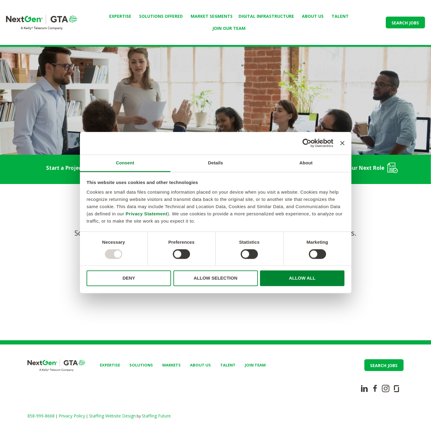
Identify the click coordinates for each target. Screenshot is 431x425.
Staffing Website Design (112, 416)
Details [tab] (215, 162)
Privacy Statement (147, 213)
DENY (128, 278)
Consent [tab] (125, 162)
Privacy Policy (72, 416)
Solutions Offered (161, 16)
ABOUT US (313, 16)
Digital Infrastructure (266, 16)
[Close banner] (342, 143)
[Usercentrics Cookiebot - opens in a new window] (306, 142)
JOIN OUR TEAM (229, 28)
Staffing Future (156, 416)
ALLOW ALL (302, 278)
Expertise (120, 16)
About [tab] (306, 162)
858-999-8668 (41, 416)
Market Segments (212, 16)
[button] (405, 22)
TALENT (340, 16)
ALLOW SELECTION (215, 278)
